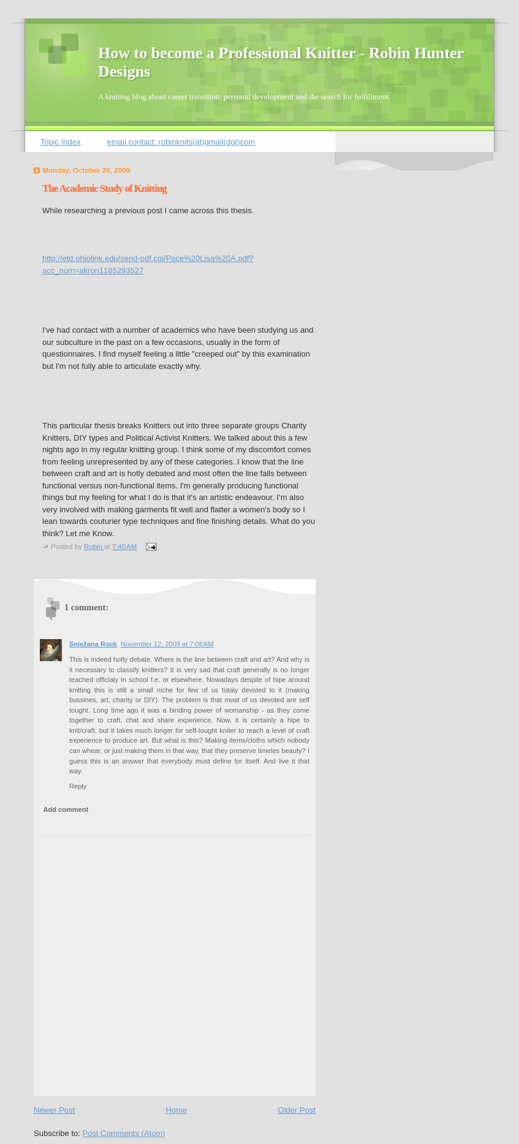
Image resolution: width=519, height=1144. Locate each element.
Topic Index (60, 141)
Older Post (297, 1110)
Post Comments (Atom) (124, 1133)
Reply (77, 786)
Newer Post (54, 1110)
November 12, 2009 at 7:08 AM (167, 644)
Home (177, 1110)
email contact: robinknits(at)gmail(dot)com (181, 141)
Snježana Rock (93, 644)
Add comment (66, 809)
